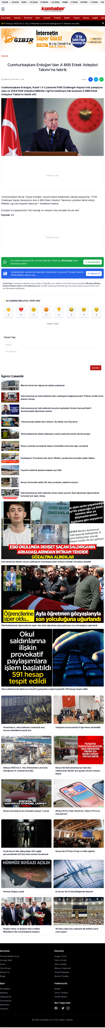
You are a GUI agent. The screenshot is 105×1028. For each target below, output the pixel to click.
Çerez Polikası (61, 993)
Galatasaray (5, 997)
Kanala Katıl (92, 262)
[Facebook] (55, 1008)
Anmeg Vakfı (6, 961)
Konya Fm (5, 973)
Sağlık (95, 17)
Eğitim (67, 17)
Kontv (2, 965)
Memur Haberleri (62, 969)
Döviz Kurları (60, 961)
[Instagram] (67, 1008)
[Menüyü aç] (2, 9)
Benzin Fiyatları (61, 977)
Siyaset (46, 17)
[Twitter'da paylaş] (96, 79)
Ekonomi (28, 17)
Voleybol (4, 1009)
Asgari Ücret (60, 957)
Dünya (86, 17)
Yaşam (76, 17)
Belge (2, 977)
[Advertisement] (52, 175)
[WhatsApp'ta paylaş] (101, 79)
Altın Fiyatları (60, 965)
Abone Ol (94, 273)
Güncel (17, 17)
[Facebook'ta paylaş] (90, 79)
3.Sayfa (57, 17)
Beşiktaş (4, 993)
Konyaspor (5, 989)
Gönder (95, 368)
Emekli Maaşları (61, 973)
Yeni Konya (5, 969)
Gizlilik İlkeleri (60, 997)
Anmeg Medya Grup (9, 957)
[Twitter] (62, 1008)
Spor (38, 17)
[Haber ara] (103, 23)
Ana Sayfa (6, 17)
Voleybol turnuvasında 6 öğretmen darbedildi (25, 23)
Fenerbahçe (5, 1001)
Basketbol (4, 1005)
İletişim (57, 989)
